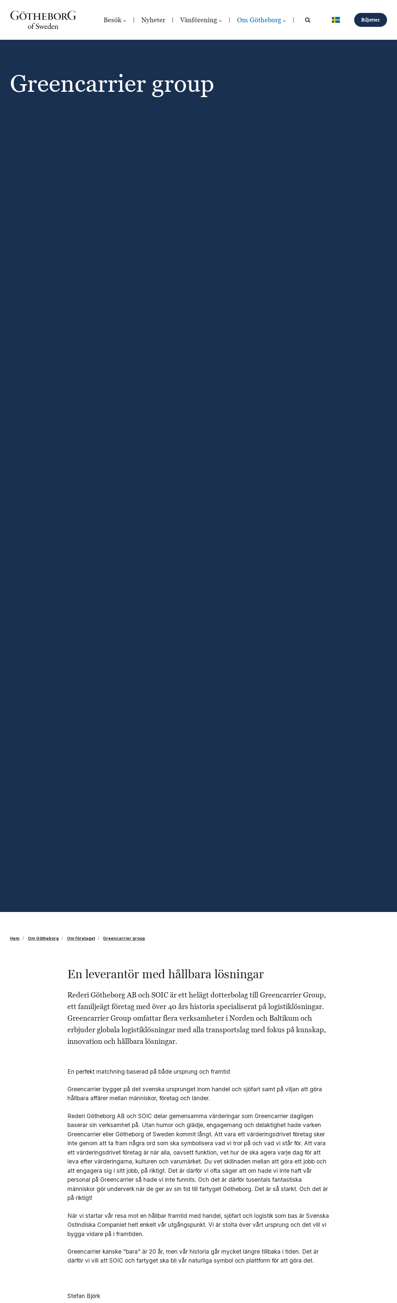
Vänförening (201, 19)
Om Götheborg (261, 19)
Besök (115, 19)
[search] (307, 20)
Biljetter (370, 20)
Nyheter (153, 19)
